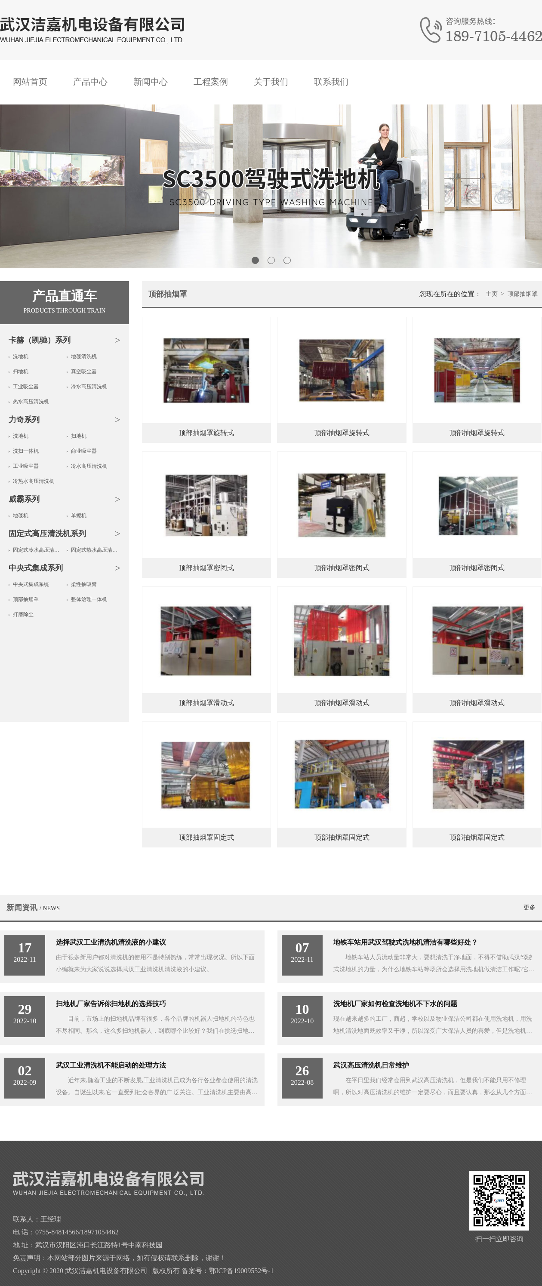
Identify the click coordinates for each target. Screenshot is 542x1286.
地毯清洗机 (84, 356)
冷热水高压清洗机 (33, 481)
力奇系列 (24, 419)
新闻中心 (150, 81)
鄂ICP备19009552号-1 (241, 1270)
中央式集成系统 (31, 584)
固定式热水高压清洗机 (95, 550)
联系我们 (331, 81)
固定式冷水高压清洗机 (37, 550)
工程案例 (211, 81)
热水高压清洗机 (31, 402)
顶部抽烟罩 (26, 599)
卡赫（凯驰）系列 (40, 340)
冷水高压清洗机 (89, 387)
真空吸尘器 (84, 371)
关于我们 (271, 81)
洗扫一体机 (26, 451)
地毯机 (20, 516)
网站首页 (30, 81)
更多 (530, 907)
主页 (492, 294)
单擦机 (78, 516)
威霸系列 (24, 499)
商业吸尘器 (84, 451)
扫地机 (20, 371)
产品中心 (90, 81)
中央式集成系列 (36, 568)
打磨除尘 (23, 614)
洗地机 (20, 356)
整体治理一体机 (89, 599)
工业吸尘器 (26, 387)
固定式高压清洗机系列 (47, 533)
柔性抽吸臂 (84, 584)
